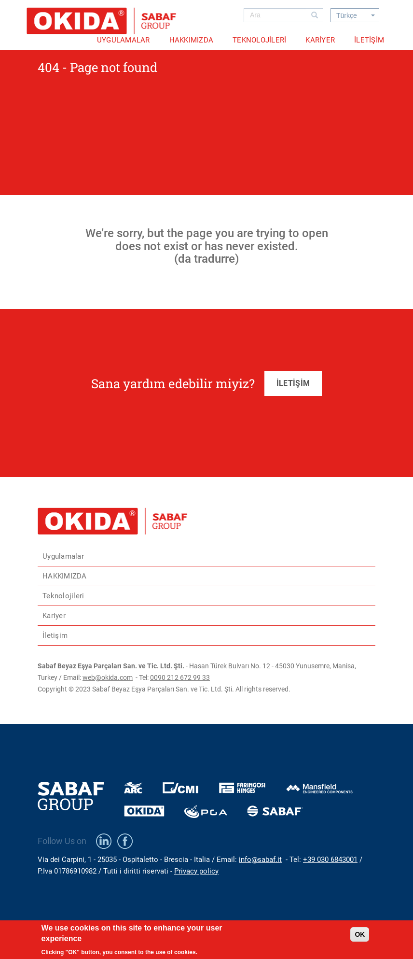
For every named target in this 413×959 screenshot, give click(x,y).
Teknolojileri (259, 40)
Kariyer (320, 40)
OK (360, 938)
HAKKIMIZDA (191, 40)
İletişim (369, 40)
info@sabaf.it (260, 859)
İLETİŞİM (293, 383)
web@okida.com (108, 677)
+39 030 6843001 (330, 859)
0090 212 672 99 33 (180, 677)
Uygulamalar (123, 40)
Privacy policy (196, 871)
